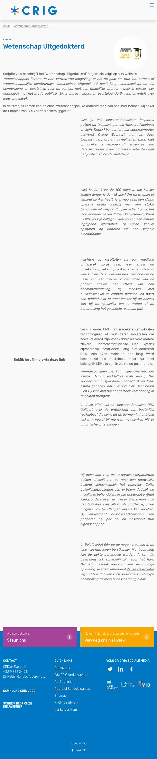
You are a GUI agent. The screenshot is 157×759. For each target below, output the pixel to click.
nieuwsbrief (12, 706)
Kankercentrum (66, 709)
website (131, 74)
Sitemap (61, 696)
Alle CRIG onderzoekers (71, 675)
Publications (63, 682)
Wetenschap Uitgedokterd (31, 26)
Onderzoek (62, 668)
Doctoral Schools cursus (72, 689)
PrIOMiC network (66, 703)
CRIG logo (28, 691)
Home (6, 26)
